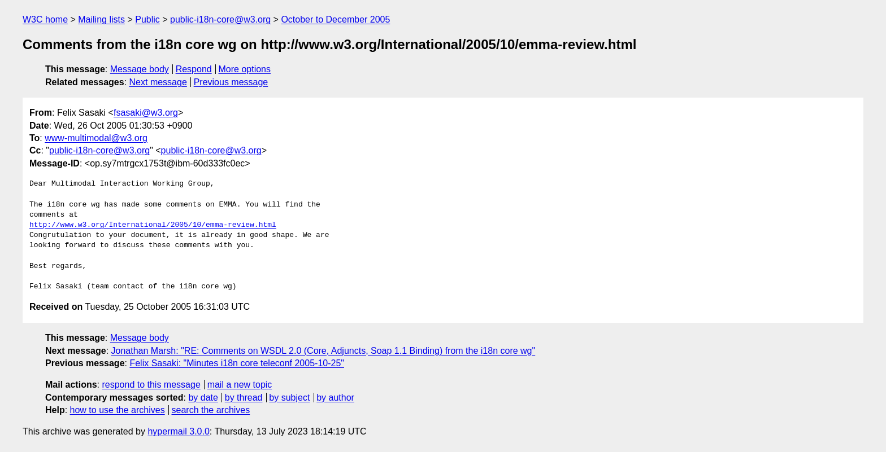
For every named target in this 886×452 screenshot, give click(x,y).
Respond (194, 69)
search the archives (211, 410)
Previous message (231, 82)
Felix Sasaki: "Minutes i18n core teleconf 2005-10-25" (236, 363)
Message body (139, 69)
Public (147, 19)
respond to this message (151, 384)
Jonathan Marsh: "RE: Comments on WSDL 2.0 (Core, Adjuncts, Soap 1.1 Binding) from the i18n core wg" (323, 351)
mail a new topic (239, 384)
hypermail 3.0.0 (178, 431)
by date (203, 397)
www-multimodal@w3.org (96, 138)
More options (245, 69)
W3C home (45, 19)
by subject (289, 397)
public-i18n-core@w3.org (220, 19)
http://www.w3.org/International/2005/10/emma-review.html (152, 225)
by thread (244, 397)
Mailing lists (101, 19)
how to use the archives (117, 410)
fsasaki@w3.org (146, 112)
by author (335, 397)
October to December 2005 (335, 19)
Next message (158, 82)
